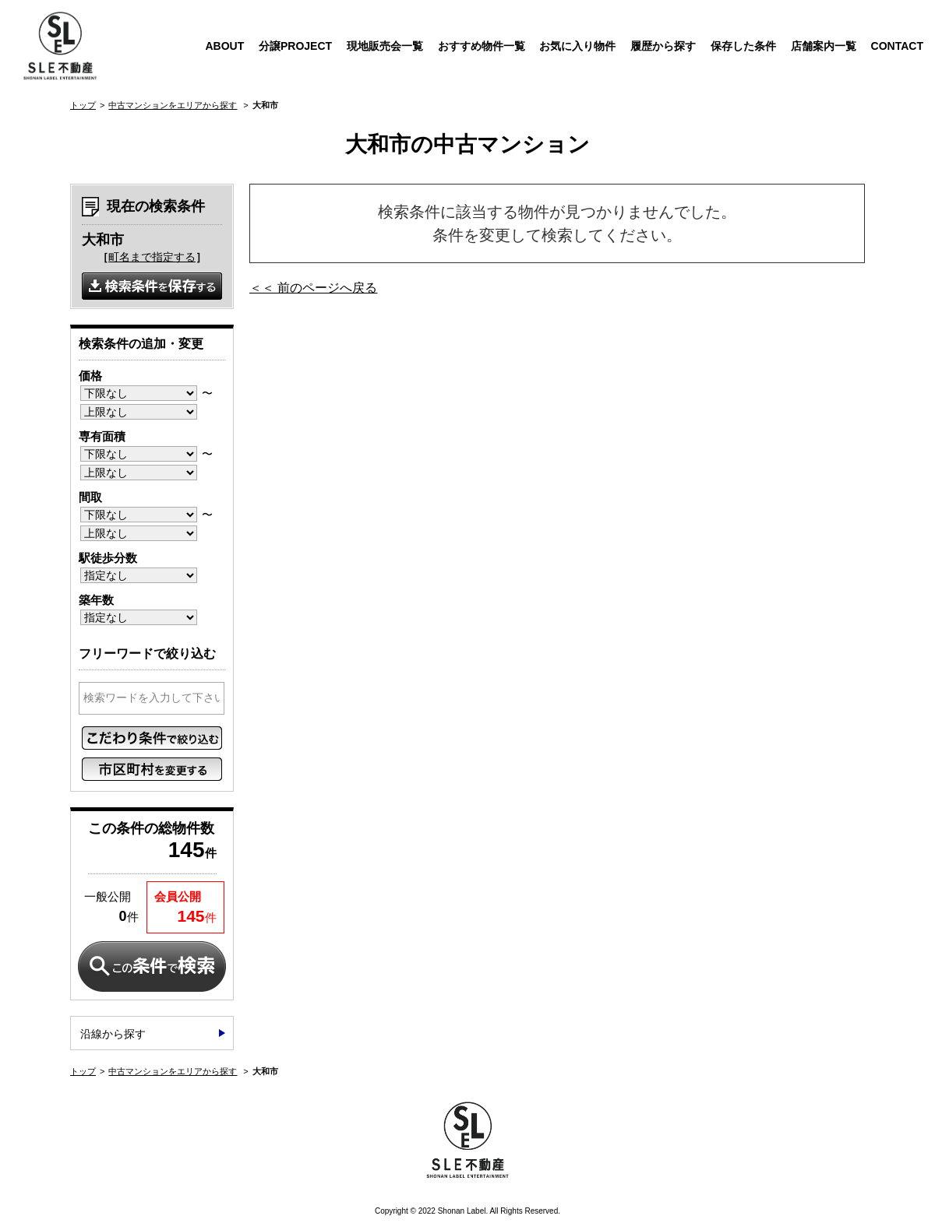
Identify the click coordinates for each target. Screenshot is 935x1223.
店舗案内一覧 (823, 46)
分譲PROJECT (295, 46)
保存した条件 (743, 46)
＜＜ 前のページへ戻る (313, 287)
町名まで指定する (152, 257)
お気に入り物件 (577, 46)
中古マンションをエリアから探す (172, 105)
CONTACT (897, 46)
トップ (83, 105)
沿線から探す (113, 1034)
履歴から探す (663, 46)
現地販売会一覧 (385, 46)
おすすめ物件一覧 (481, 46)
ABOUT (224, 46)
